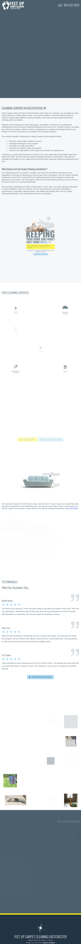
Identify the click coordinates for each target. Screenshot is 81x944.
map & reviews (48, 943)
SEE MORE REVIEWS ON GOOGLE (41, 677)
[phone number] (71, 5)
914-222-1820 (72, 508)
